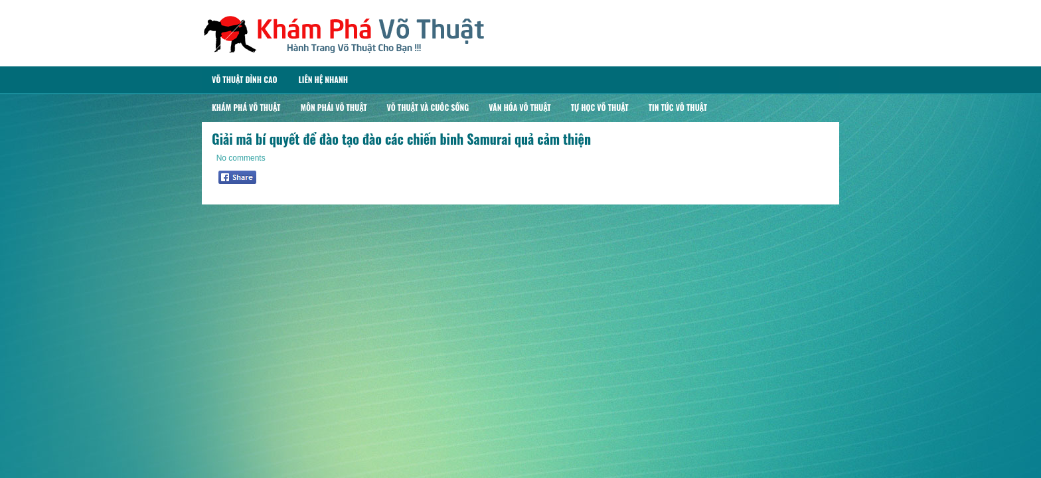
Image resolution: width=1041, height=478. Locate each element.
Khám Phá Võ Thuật (246, 107)
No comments (241, 158)
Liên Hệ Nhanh (323, 79)
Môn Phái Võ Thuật (333, 107)
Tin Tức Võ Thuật (678, 107)
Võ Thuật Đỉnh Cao (244, 79)
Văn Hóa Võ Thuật (520, 107)
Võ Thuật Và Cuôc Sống (428, 107)
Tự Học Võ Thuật (600, 107)
